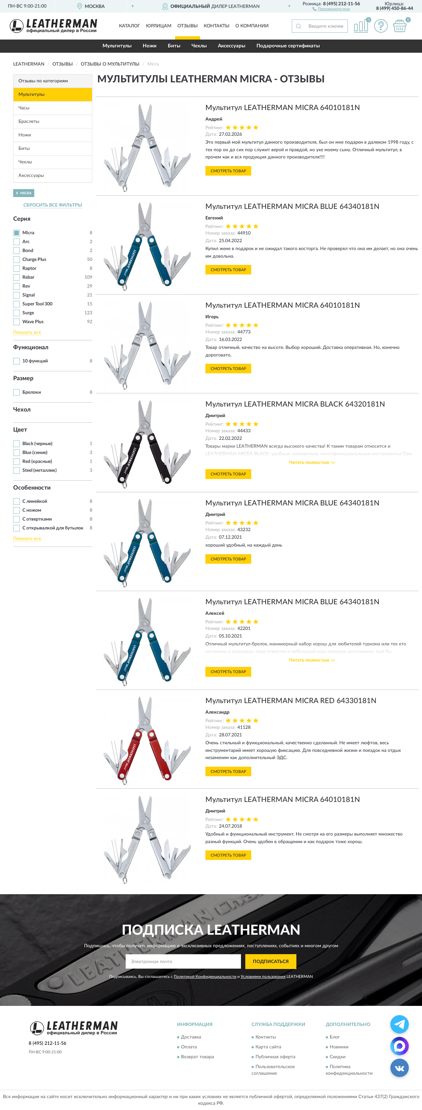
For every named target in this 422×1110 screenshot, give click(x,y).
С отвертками (37, 519)
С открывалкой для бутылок (52, 528)
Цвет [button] (20, 430)
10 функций (35, 361)
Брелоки (31, 392)
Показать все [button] (27, 332)
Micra (28, 233)
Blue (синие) (34, 452)
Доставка (191, 1037)
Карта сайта (268, 1047)
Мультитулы (117, 45)
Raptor (29, 268)
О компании (252, 26)
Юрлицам (158, 26)
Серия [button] (21, 219)
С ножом (31, 510)
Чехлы (199, 45)
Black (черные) (37, 443)
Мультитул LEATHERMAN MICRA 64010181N (282, 107)
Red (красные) (37, 461)
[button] (331, 9)
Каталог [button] (129, 26)
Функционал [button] (30, 348)
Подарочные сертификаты (288, 45)
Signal (28, 295)
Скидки (338, 1057)
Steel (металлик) (39, 470)
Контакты (216, 26)
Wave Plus (33, 322)
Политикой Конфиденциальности (205, 977)
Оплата (189, 1047)
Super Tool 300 (37, 304)
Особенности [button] (32, 488)
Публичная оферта (275, 1057)
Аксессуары (231, 45)
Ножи (150, 45)
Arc (26, 242)
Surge (28, 313)
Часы (23, 108)
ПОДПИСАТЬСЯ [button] (271, 961)
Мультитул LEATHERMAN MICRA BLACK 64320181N (295, 404)
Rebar (28, 277)
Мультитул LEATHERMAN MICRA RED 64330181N (291, 700)
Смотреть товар (228, 171)
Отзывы (187, 26)
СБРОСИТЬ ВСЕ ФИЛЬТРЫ (52, 205)
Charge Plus (34, 259)
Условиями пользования (263, 977)
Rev (26, 286)
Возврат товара (197, 1057)
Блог (335, 1037)
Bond (27, 250)
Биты (174, 45)
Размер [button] (23, 379)
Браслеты (28, 121)
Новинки (339, 1047)
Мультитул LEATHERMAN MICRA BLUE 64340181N (292, 206)
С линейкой (34, 501)
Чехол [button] (22, 410)
